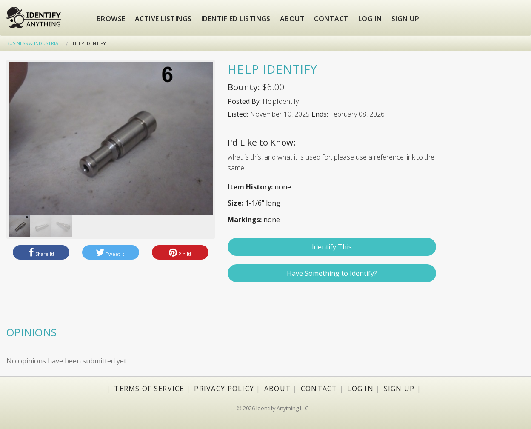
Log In (360, 388)
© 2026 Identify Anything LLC (272, 408)
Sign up (405, 18)
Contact (331, 18)
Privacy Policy (224, 388)
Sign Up (399, 388)
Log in (370, 18)
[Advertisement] (487, 192)
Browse (111, 18)
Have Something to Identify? (332, 273)
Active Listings (163, 18)
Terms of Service (149, 388)
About (292, 18)
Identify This (332, 247)
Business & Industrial (33, 43)
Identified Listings (236, 18)
